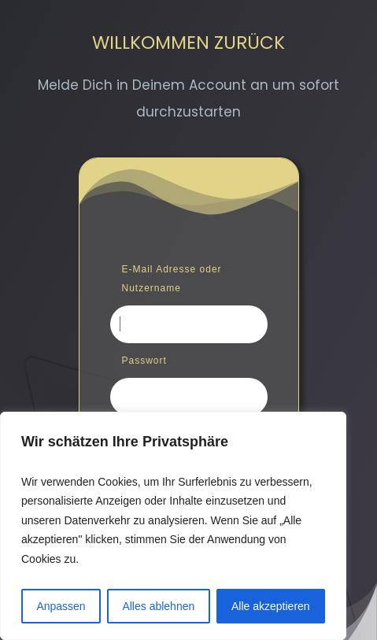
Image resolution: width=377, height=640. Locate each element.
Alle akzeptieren (270, 606)
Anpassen (60, 606)
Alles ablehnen (158, 606)
